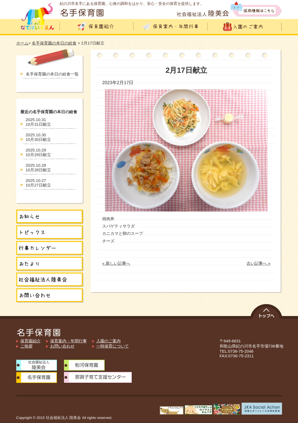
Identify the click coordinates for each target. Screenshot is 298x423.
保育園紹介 (30, 341)
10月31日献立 (38, 122)
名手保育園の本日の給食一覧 (52, 74)
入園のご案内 (108, 341)
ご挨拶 (26, 346)
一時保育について (112, 346)
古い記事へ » (258, 263)
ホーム (22, 43)
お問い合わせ (62, 346)
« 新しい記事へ (116, 263)
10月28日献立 (38, 167)
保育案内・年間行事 (68, 341)
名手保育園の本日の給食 (54, 43)
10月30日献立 (38, 137)
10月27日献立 (38, 182)
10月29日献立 (38, 152)
